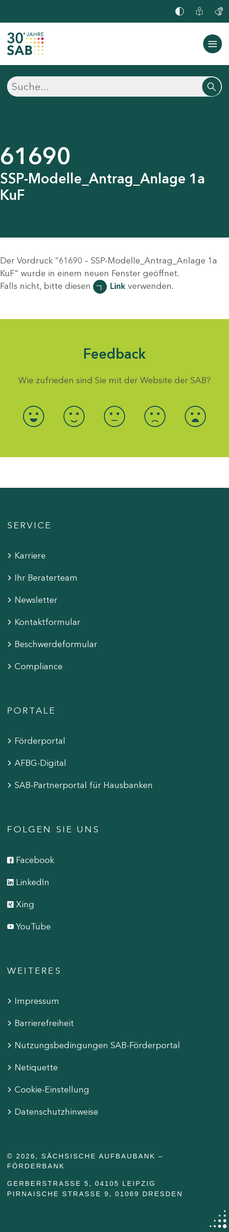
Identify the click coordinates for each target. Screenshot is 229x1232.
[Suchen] (114, 86)
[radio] (34, 416)
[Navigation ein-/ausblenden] (212, 43)
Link (118, 286)
